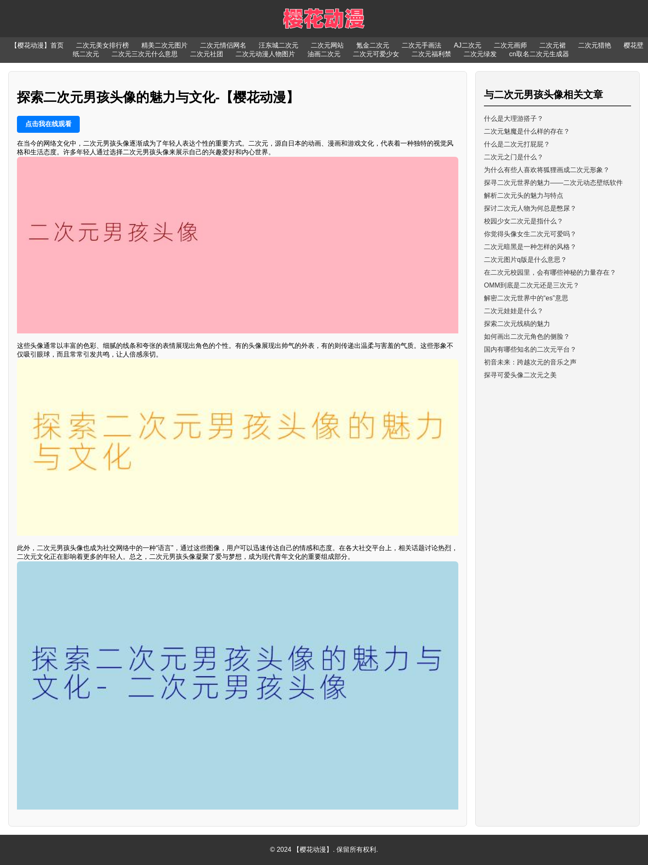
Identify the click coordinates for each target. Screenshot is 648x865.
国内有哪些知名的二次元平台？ (530, 349)
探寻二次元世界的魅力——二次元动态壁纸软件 (553, 182)
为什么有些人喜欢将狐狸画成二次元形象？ (547, 169)
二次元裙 (552, 45)
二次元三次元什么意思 (145, 54)
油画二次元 (324, 54)
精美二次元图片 (164, 45)
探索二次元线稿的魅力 (517, 323)
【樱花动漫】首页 (37, 45)
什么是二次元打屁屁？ (517, 144)
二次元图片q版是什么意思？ (525, 259)
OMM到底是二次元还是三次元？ (531, 285)
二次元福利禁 (431, 54)
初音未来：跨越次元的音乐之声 (530, 362)
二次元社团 (206, 54)
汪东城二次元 (278, 45)
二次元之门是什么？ (513, 157)
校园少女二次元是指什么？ (523, 221)
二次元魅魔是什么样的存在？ (527, 131)
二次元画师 (510, 45)
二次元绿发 (480, 54)
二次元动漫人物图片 (265, 54)
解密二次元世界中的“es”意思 (526, 298)
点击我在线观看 (48, 123)
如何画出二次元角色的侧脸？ (527, 336)
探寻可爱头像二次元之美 (520, 375)
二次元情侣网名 (223, 45)
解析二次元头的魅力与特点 (523, 195)
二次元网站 (327, 45)
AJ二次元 (467, 45)
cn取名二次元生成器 (539, 54)
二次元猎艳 (594, 45)
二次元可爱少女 (376, 54)
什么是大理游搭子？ (513, 118)
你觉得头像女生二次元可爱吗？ (530, 233)
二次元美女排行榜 (102, 45)
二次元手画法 (421, 45)
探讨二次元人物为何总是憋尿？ (530, 208)
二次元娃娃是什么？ (513, 310)
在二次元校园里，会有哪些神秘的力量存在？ (550, 272)
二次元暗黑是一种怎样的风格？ (530, 246)
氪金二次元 (372, 45)
